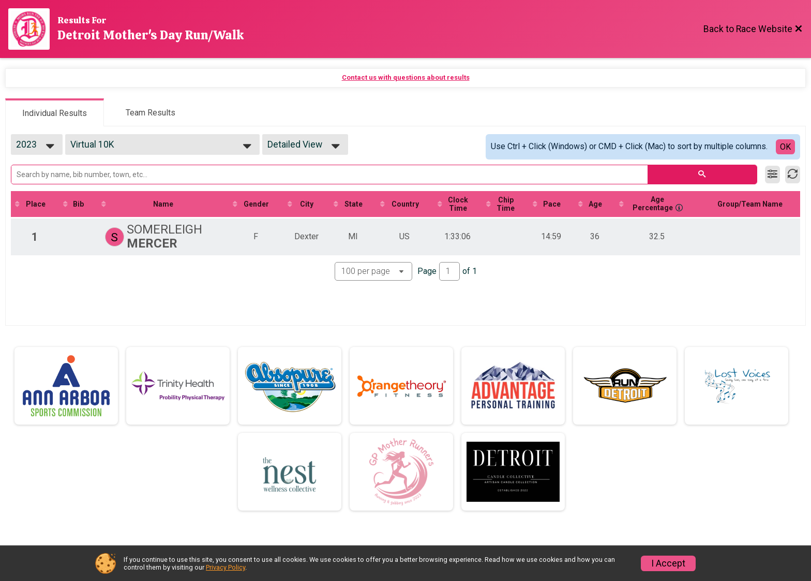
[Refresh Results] (792, 174)
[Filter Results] (772, 174)
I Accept (668, 563)
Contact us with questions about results (406, 77)
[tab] (54, 112)
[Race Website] (32, 29)
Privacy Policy (225, 567)
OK (785, 147)
